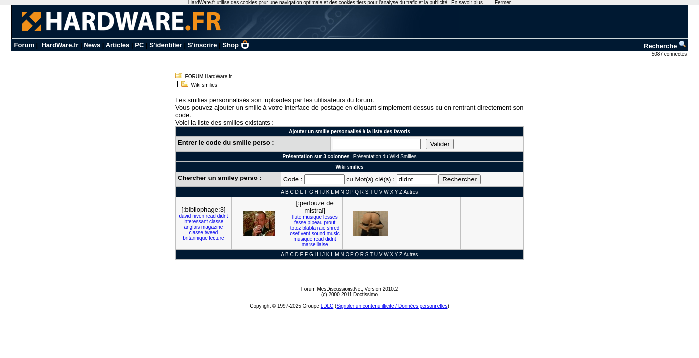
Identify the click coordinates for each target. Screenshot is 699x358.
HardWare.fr (59, 45)
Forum (24, 45)
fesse (300, 222)
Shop (235, 45)
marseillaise (315, 244)
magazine (212, 227)
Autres (410, 192)
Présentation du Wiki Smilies (385, 156)
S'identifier (165, 45)
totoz (295, 228)
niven (198, 216)
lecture (216, 238)
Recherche (665, 46)
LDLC (327, 306)
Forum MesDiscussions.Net (331, 289)
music (333, 233)
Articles (118, 45)
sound (318, 233)
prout (329, 222)
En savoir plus (467, 2)
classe (216, 221)
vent (305, 233)
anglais (192, 227)
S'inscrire (202, 45)
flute (296, 217)
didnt (222, 216)
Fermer (503, 2)
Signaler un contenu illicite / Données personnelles (391, 306)
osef (294, 233)
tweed (211, 232)
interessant (195, 221)
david (185, 216)
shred (333, 228)
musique (312, 217)
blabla (309, 228)
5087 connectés (670, 54)
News (92, 45)
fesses (330, 217)
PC (139, 45)
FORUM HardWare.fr (208, 76)
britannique (195, 238)
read (211, 216)
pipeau (315, 222)
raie (321, 228)
